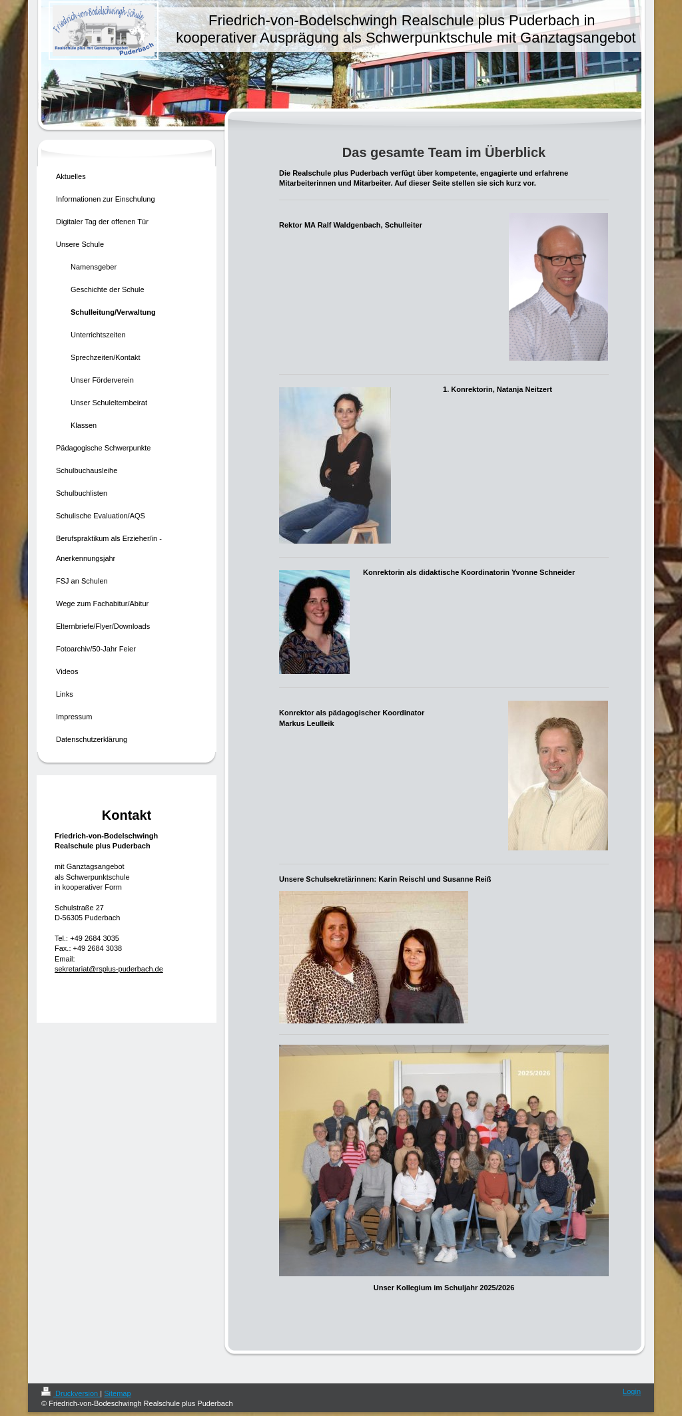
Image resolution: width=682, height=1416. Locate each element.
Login (632, 1391)
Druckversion (70, 1393)
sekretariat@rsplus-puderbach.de (109, 969)
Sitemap (117, 1393)
